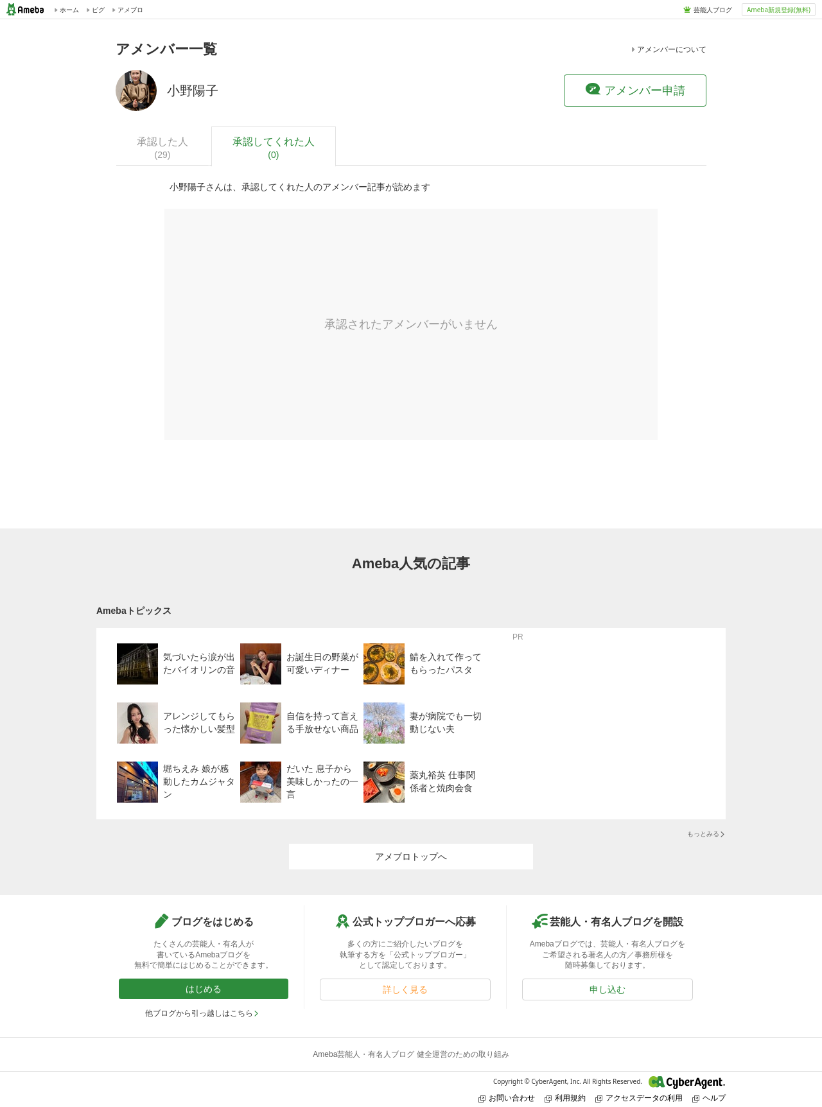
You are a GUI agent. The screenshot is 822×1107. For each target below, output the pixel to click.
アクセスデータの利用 (639, 1097)
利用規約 (565, 1097)
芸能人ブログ (713, 9)
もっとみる (706, 833)
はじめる (204, 989)
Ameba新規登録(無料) (778, 9)
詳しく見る (405, 989)
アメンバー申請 (635, 90)
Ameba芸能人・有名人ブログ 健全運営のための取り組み (411, 1054)
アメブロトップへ (411, 856)
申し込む (607, 989)
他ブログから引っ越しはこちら (202, 1013)
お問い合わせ (506, 1097)
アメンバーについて (667, 49)
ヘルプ (709, 1097)
